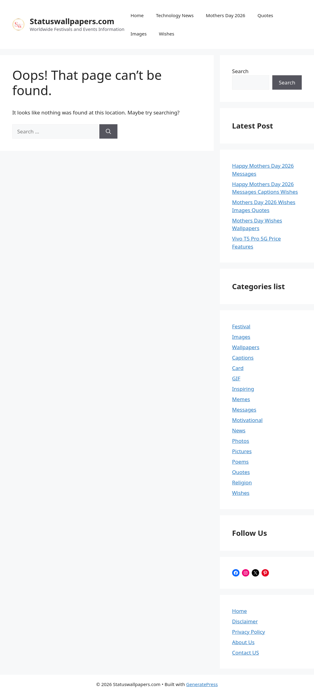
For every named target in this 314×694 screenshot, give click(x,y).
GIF (236, 378)
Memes (241, 399)
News (239, 430)
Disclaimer (245, 621)
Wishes (166, 34)
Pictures (242, 451)
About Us (243, 642)
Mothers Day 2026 (225, 15)
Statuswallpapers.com (72, 21)
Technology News (175, 15)
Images (139, 34)
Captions (243, 357)
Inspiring (243, 388)
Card (237, 367)
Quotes (265, 15)
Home (137, 15)
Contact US (245, 652)
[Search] (108, 131)
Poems (240, 461)
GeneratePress (202, 684)
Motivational (247, 419)
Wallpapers (245, 347)
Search (240, 71)
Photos (240, 440)
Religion (242, 482)
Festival (241, 326)
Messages (244, 409)
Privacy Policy (248, 631)
